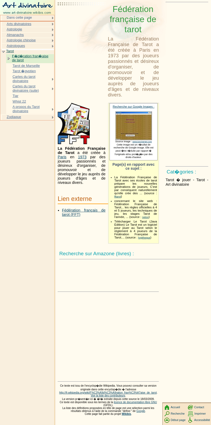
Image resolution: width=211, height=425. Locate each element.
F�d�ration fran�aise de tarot (30, 58)
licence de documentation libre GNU (135, 402)
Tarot (10, 51)
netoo (145, 217)
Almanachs (15, 35)
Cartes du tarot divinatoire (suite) (26, 88)
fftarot (117, 196)
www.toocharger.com (142, 141)
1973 (82, 157)
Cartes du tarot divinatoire (24, 79)
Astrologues (16, 46)
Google (140, 411)
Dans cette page (19, 17)
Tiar (15, 96)
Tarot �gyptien (24, 71)
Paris (62, 157)
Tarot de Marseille (26, 66)
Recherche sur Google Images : (133, 106)
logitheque (144, 237)
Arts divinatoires (19, 24)
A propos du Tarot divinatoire (26, 109)
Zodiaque (14, 117)
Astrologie (14, 29)
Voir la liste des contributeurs (108, 395)
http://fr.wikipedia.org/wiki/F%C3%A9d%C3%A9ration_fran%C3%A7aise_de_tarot (108, 392)
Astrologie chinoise (21, 40)
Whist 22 (19, 101)
